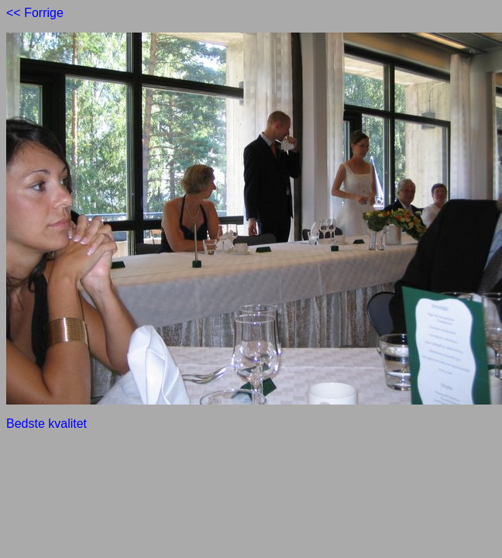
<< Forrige (35, 12)
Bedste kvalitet (46, 423)
